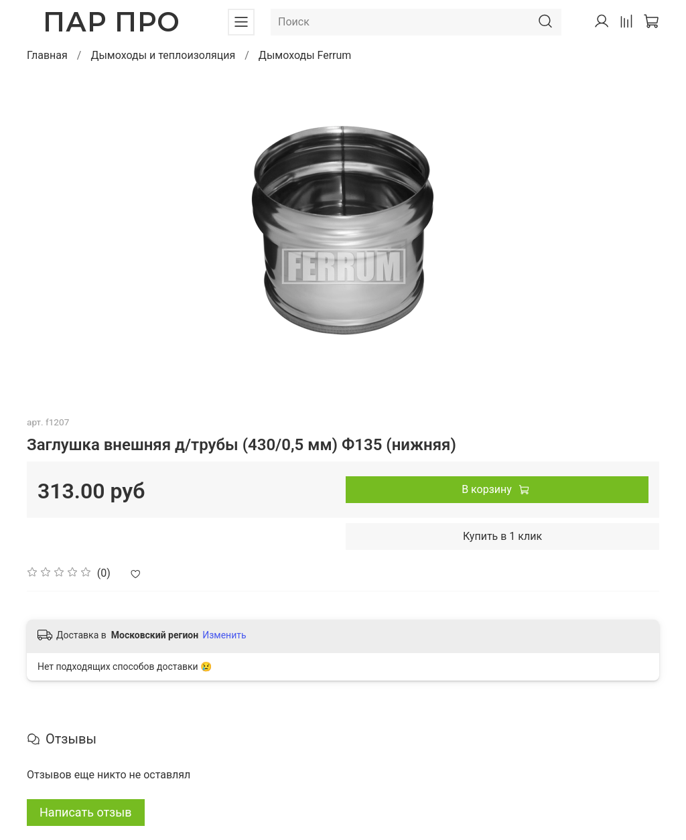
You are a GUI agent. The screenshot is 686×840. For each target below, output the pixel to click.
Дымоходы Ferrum (305, 55)
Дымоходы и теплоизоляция (162, 55)
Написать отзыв (86, 812)
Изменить (224, 635)
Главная (47, 55)
